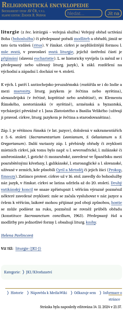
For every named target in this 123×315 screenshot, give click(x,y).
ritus (37, 45)
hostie (116, 202)
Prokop (115, 169)
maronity (22, 91)
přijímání (9, 58)
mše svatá (10, 51)
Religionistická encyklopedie (45, 4)
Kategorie (12, 272)
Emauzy (8, 176)
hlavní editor (11, 15)
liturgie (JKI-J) (28, 248)
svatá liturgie (61, 51)
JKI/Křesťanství (39, 272)
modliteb (82, 38)
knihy (91, 222)
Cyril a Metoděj (69, 169)
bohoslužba (23, 38)
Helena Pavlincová (17, 235)
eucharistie (44, 58)
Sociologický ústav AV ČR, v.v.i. (23, 11)
